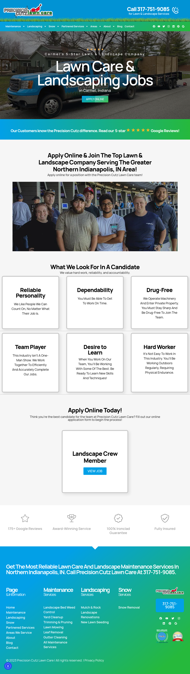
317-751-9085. (159, 572)
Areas (95, 26)
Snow (54, 26)
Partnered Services (75, 26)
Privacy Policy (94, 660)
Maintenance (15, 26)
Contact (129, 26)
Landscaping (36, 26)
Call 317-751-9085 (148, 9)
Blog (119, 26)
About (109, 26)
